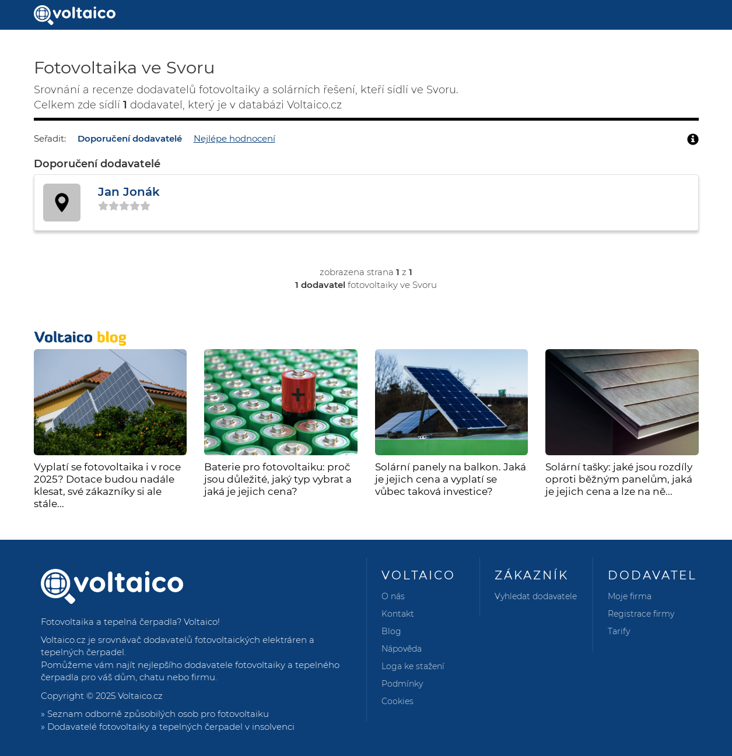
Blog (391, 631)
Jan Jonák (129, 192)
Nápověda (401, 649)
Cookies (397, 701)
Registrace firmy (641, 614)
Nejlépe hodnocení (234, 138)
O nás (393, 596)
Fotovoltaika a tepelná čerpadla (109, 621)
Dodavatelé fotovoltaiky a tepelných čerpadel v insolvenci (171, 726)
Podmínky (402, 683)
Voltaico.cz (140, 695)
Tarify (619, 631)
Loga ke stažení (412, 666)
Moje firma (630, 596)
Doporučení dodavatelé (130, 138)
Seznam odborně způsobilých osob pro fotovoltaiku (158, 713)
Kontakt (397, 614)
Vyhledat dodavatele (536, 596)
